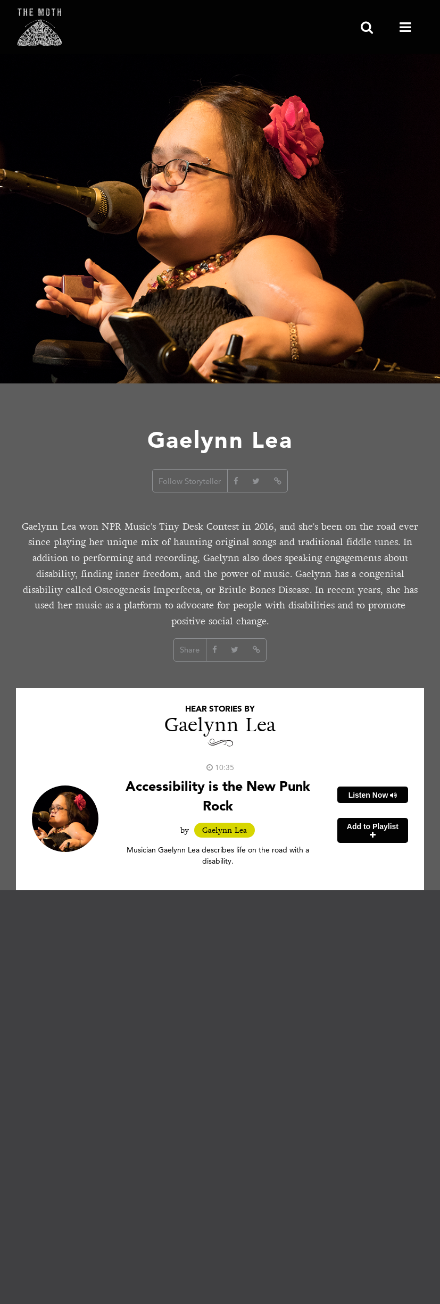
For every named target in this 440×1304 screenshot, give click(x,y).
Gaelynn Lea (224, 830)
